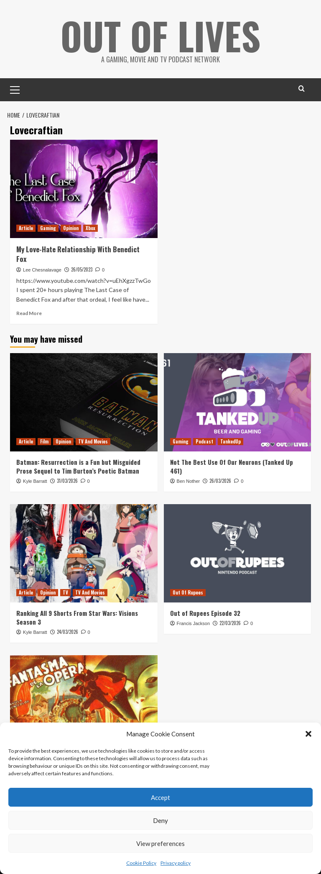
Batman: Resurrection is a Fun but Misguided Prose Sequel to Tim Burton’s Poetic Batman (78, 466)
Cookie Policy (141, 863)
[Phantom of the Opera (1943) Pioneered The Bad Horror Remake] (84, 704)
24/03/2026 (67, 631)
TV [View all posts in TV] (65, 592)
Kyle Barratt (35, 481)
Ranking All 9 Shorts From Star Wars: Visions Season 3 (77, 617)
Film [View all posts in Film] (44, 441)
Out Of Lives (160, 33)
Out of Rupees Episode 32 (205, 613)
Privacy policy (175, 863)
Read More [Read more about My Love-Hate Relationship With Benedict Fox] (29, 313)
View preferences (160, 843)
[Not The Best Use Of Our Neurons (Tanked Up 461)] (237, 402)
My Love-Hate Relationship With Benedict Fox (78, 254)
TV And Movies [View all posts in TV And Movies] (93, 441)
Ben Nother (188, 481)
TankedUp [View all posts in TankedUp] (230, 441)
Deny (160, 820)
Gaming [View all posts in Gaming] (48, 228)
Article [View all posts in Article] (26, 228)
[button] (308, 734)
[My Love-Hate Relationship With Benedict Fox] (84, 189)
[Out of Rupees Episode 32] (237, 553)
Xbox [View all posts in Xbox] (90, 228)
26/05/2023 (81, 269)
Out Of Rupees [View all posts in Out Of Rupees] (188, 592)
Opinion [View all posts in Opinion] (71, 228)
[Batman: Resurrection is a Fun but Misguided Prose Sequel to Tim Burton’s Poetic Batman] (84, 402)
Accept (160, 797)
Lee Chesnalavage (42, 269)
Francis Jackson (193, 623)
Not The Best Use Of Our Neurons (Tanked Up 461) (231, 466)
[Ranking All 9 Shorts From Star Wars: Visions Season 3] (84, 553)
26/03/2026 (220, 480)
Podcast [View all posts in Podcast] (204, 441)
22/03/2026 (230, 623)
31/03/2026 (67, 480)
